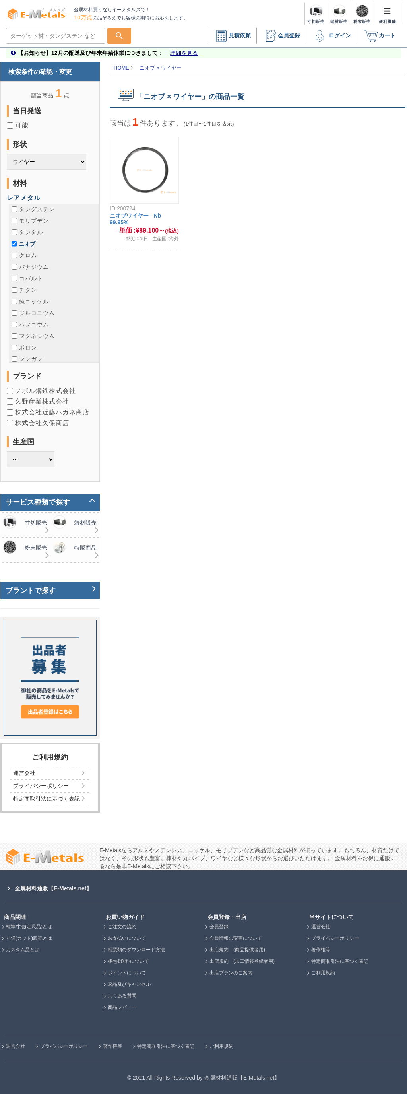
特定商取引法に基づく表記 (339, 961)
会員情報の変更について (235, 938)
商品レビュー (122, 1007)
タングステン (33, 209)
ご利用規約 (323, 972)
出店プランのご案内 (230, 972)
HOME (121, 68)
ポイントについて (127, 972)
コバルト (27, 278)
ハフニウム (30, 324)
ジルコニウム (33, 313)
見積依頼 (232, 36)
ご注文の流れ (122, 926)
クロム (24, 255)
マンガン (27, 359)
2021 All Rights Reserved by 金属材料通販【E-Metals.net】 (206, 1078)
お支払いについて (127, 938)
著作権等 (320, 949)
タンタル (27, 232)
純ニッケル (30, 301)
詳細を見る (184, 53)
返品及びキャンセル (129, 984)
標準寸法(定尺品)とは (29, 926)
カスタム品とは (22, 949)
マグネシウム (33, 336)
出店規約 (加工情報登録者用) (242, 961)
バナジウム (30, 267)
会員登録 (281, 36)
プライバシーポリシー (335, 938)
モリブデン (30, 221)
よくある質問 (122, 996)
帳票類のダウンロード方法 (136, 949)
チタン (24, 290)
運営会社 (320, 926)
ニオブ (23, 244)
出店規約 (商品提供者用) (237, 949)
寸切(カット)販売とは (29, 938)
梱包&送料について (128, 961)
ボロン (24, 347)
